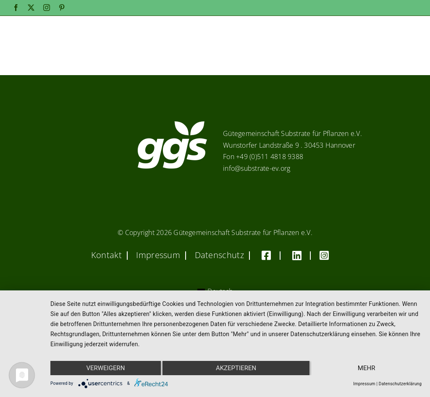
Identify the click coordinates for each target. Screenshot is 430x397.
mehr (366, 368)
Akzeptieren (236, 368)
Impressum (364, 383)
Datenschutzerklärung (400, 383)
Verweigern (105, 368)
